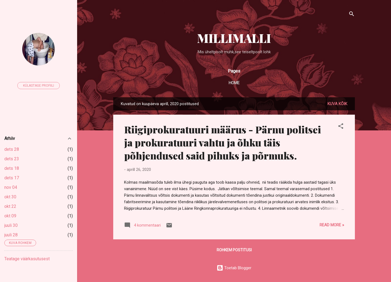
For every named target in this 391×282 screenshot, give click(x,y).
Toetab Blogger (234, 267)
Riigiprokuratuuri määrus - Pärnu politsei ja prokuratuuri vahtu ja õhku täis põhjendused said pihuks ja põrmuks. (222, 142)
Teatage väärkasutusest (27, 258)
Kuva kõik (337, 103)
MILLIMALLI (234, 38)
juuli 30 (11, 225)
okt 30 (10, 196)
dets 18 (11, 168)
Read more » (332, 225)
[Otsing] (351, 15)
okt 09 (10, 215)
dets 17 (11, 177)
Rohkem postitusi (234, 250)
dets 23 (11, 158)
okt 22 (10, 206)
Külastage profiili (38, 85)
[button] (341, 127)
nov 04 (10, 187)
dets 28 (11, 149)
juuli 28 (11, 234)
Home (234, 82)
